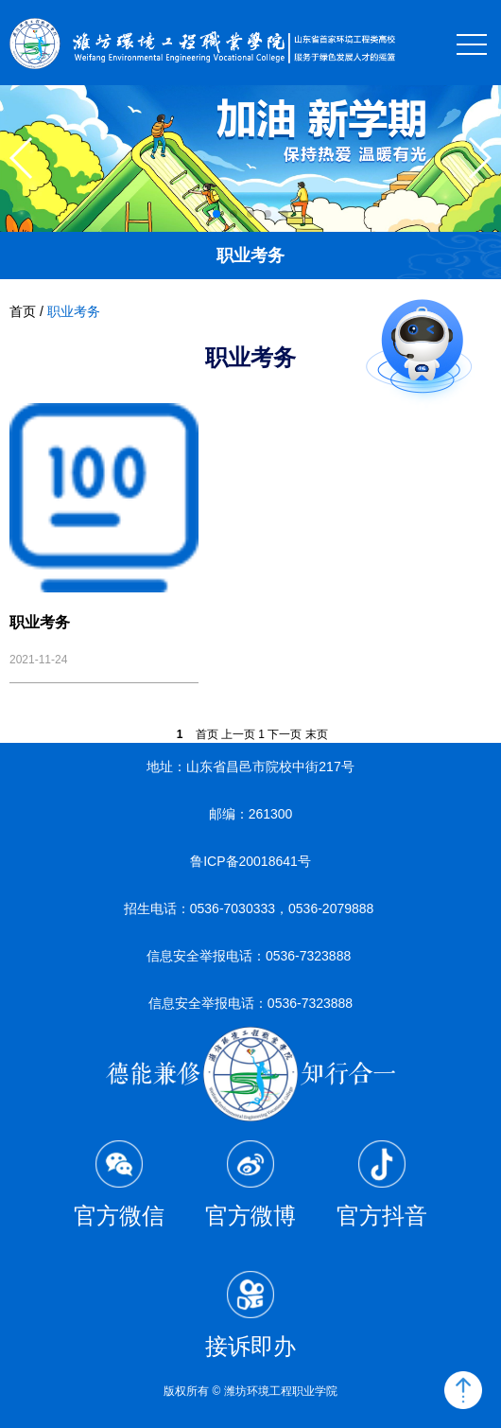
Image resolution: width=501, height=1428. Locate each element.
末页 (316, 734)
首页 (22, 311)
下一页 (285, 734)
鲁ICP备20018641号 (250, 861)
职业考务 (73, 311)
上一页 (238, 734)
